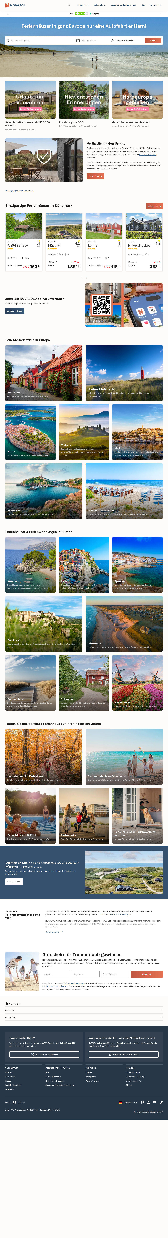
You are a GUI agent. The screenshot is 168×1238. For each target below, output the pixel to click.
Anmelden (146, 974)
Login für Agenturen (13, 1085)
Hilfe (143, 5)
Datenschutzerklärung (135, 1076)
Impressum (9, 1089)
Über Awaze (10, 1076)
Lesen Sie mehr (14, 881)
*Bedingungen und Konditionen (19, 190)
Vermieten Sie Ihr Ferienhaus (123, 1054)
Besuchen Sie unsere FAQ (44, 1054)
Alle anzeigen (154, 206)
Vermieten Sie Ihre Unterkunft (123, 5)
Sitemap (129, 1085)
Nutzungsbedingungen (54, 1081)
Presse (8, 1081)
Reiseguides (91, 1076)
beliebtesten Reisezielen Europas (115, 914)
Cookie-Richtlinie (133, 1072)
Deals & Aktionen (92, 1081)
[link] (30, 107)
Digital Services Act (133, 1081)
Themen (89, 1072)
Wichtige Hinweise (53, 1076)
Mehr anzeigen (54, 932)
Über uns (9, 1072)
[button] (8, 14)
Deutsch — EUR (128, 1102)
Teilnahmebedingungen (74, 983)
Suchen (153, 40)
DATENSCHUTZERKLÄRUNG (54, 986)
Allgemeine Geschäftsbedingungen (59, 1085)
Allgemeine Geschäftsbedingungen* (148, 1112)
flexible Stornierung (148, 154)
